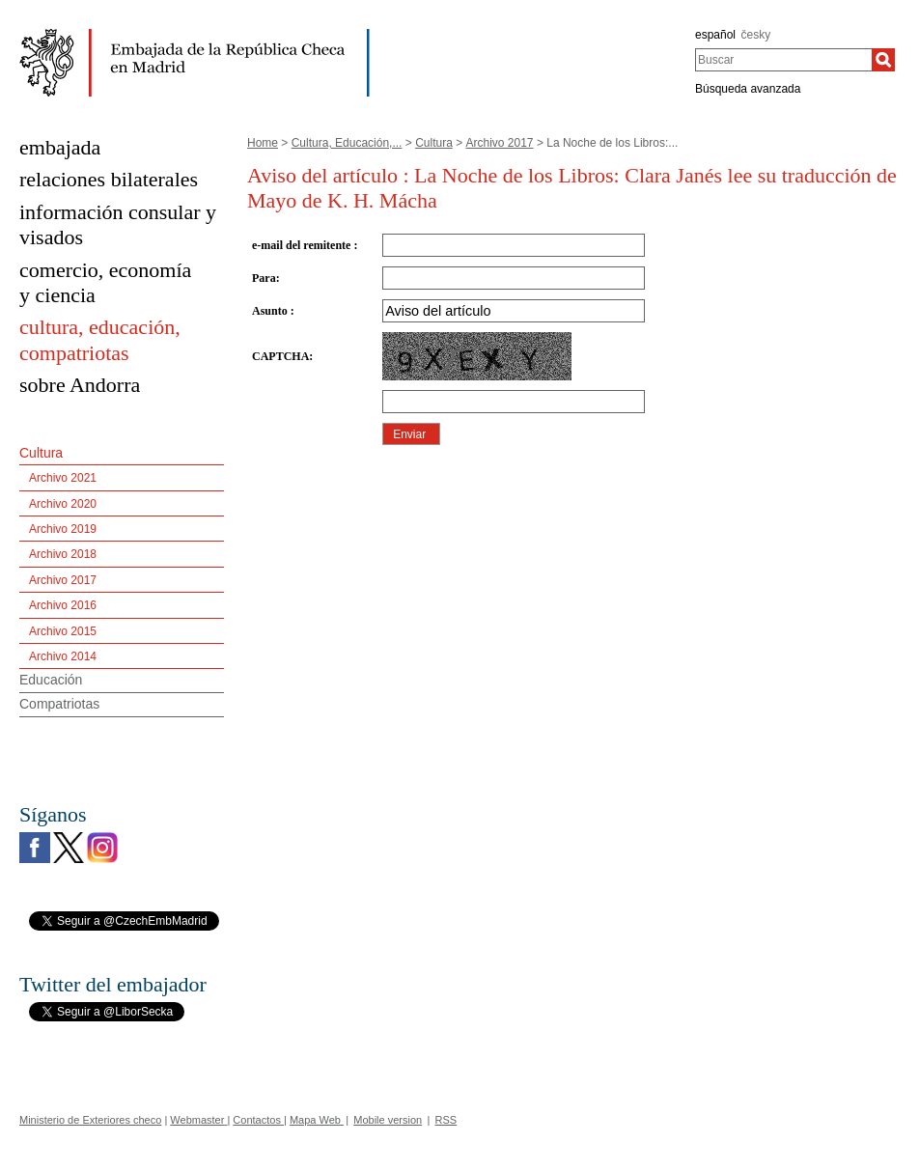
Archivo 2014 (63, 656)
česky (756, 35)
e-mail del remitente (302, 245)
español (715, 35)
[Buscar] (883, 59)
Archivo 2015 (63, 631)
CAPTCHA (280, 356)
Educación (50, 679)
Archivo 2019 (63, 529)
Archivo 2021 (63, 478)
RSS (446, 1120)
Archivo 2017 (500, 143)
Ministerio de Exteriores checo (90, 1120)
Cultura (434, 143)
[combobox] (783, 59)
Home (262, 143)
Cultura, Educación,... (347, 143)
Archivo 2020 (63, 504)
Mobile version (387, 1120)
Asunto (271, 311)
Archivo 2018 (63, 554)
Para (264, 278)
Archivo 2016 (63, 605)
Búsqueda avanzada (747, 89)
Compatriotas (59, 703)
